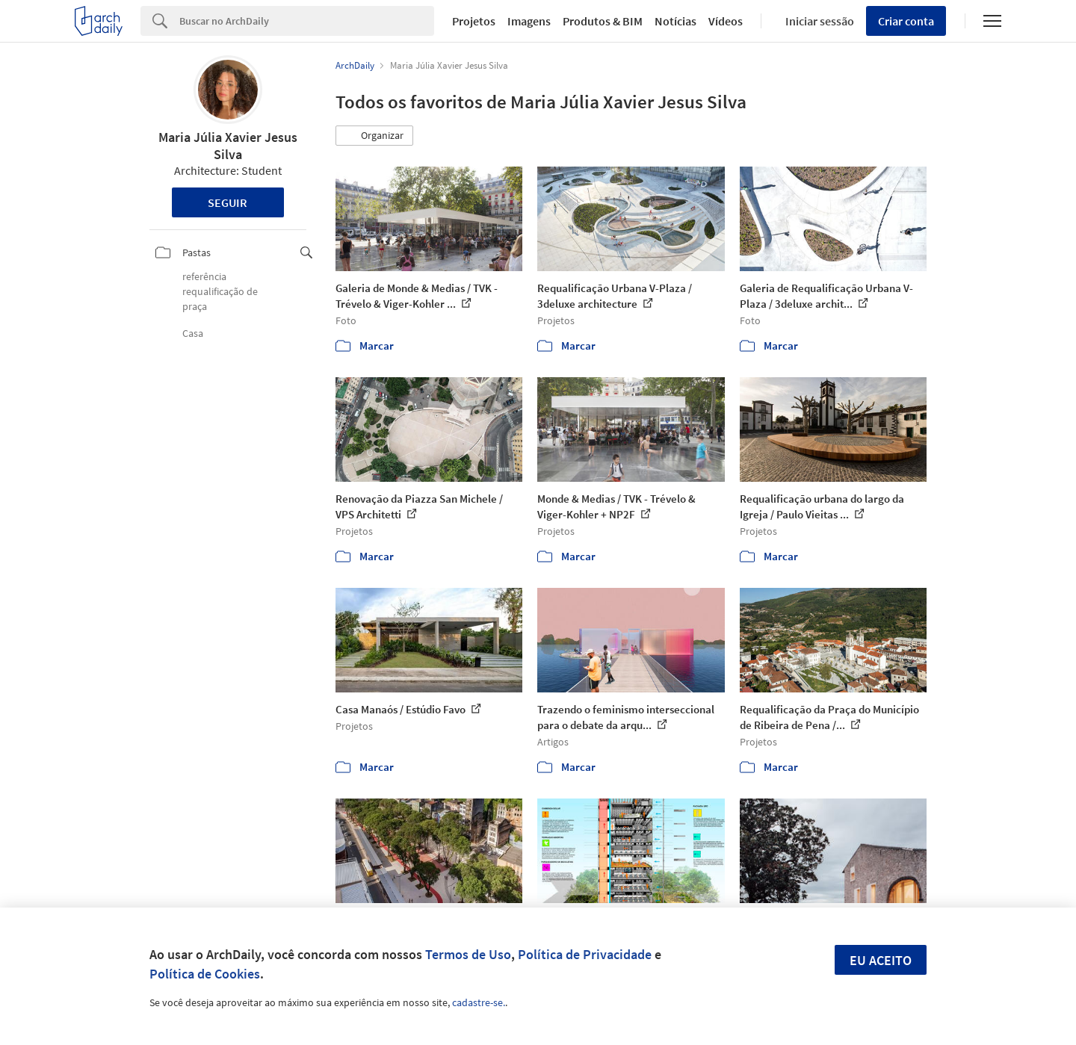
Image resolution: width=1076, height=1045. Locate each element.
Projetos (473, 21)
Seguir (227, 202)
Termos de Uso (468, 954)
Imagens (529, 21)
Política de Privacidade (585, 954)
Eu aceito (881, 960)
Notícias (675, 21)
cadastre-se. (478, 1002)
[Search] (306, 21)
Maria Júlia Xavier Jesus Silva (227, 145)
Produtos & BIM (603, 21)
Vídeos (725, 21)
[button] (374, 135)
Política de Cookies (204, 973)
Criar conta (906, 20)
